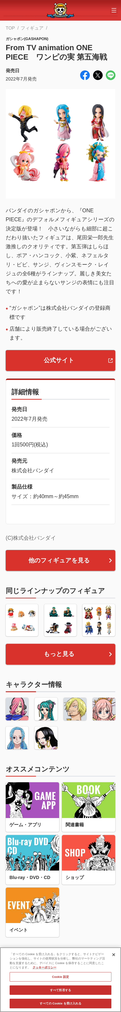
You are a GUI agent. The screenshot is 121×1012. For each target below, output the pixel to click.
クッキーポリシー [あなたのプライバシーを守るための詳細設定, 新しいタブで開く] (44, 969)
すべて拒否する (60, 992)
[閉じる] (114, 957)
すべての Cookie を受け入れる (61, 1005)
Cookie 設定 (60, 979)
